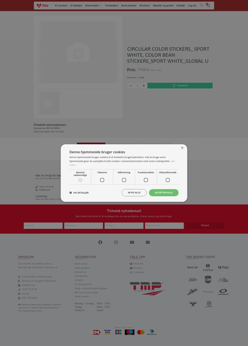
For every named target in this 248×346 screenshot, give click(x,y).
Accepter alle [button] (164, 192)
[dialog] (124, 173)
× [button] (182, 148)
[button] (79, 192)
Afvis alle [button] (134, 192)
